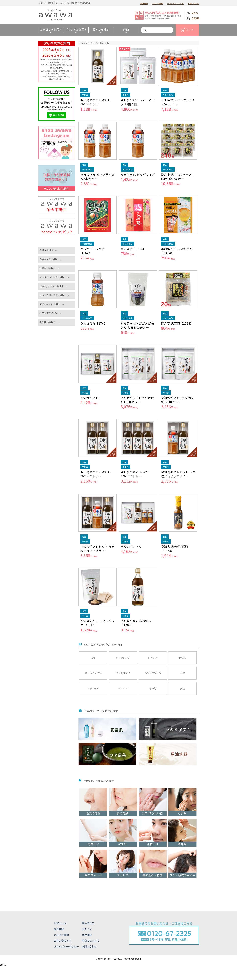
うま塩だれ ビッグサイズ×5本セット (178, 102)
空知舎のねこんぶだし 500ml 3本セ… (136, 474)
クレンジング (123, 657)
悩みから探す (101, 29)
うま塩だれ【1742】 (94, 323)
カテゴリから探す (50, 29)
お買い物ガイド (62, 940)
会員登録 (195, 18)
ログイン (195, 12)
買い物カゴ (88, 923)
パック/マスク (122, 673)
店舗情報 (144, 3)
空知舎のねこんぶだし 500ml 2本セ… (95, 474)
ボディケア (93, 688)
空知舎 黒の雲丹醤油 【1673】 (175, 548)
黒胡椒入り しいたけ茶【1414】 (176, 251)
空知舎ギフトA (131, 546)
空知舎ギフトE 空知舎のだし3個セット (137, 400)
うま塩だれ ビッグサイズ (138, 174)
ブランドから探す (76, 29)
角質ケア (152, 657)
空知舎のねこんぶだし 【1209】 (136, 623)
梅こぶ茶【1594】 (133, 249)
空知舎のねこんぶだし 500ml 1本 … (95, 102)
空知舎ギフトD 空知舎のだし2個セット (178, 400)
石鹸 (182, 673)
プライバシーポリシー (66, 946)
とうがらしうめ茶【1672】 (92, 251)
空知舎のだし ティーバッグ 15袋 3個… (138, 102)
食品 (182, 688)
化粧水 (182, 657)
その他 (152, 688)
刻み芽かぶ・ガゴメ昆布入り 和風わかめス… (137, 325)
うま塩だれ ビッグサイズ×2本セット (97, 176)
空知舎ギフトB (90, 398)
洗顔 (93, 657)
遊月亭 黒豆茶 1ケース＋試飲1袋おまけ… (178, 176)
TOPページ (60, 923)
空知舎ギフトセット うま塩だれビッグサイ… (178, 474)
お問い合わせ (193, 3)
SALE (126, 29)
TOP (82, 43)
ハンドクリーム (153, 673)
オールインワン (93, 673)
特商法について (90, 940)
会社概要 (87, 934)
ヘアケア (123, 688)
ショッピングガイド (175, 3)
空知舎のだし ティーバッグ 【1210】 (97, 623)
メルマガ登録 (157, 3)
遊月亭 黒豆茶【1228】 (177, 323)
